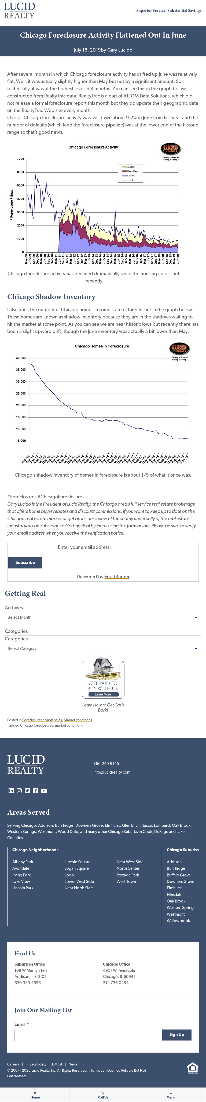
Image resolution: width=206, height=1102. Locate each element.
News (72, 1064)
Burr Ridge (176, 869)
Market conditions (78, 720)
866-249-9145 (106, 764)
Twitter (27, 791)
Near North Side (79, 888)
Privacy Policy (35, 1064)
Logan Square (77, 869)
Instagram (19, 791)
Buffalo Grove (179, 875)
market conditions (69, 725)
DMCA (57, 1064)
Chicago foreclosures (36, 725)
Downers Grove (180, 882)
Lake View (21, 882)
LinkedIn (11, 791)
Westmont (176, 915)
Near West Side (130, 862)
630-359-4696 (27, 983)
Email (21, 1025)
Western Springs (181, 908)
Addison (174, 862)
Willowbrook (178, 921)
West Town (126, 882)
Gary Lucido (119, 50)
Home (35, 1097)
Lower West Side (79, 882)
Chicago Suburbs (183, 850)
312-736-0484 (115, 983)
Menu (171, 1097)
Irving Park (21, 875)
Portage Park (128, 875)
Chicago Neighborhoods (35, 850)
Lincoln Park (22, 888)
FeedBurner (117, 576)
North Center (128, 869)
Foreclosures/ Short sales (42, 720)
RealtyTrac (55, 96)
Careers (13, 1064)
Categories (16, 639)
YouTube (44, 791)
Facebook (35, 791)
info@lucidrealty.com (111, 773)
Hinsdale (174, 895)
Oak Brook (176, 902)
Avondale (20, 869)
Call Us (103, 1097)
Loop (69, 875)
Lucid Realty (78, 504)
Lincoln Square (77, 862)
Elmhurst (174, 888)
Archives (14, 608)
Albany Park (22, 862)
